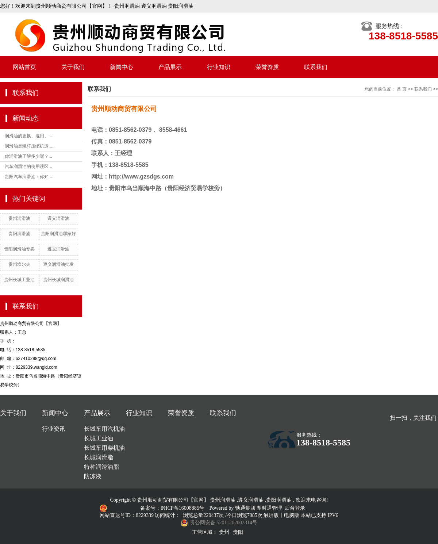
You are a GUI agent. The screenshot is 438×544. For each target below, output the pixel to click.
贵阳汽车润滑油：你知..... (30, 176)
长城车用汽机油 (104, 429)
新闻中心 (121, 67)
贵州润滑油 (19, 218)
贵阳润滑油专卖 (19, 249)
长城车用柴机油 (104, 448)
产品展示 (170, 67)
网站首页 (24, 67)
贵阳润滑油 (19, 233)
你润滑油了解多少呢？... (28, 156)
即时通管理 (269, 508)
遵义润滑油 (58, 218)
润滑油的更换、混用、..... (30, 135)
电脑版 (291, 515)
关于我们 (73, 67)
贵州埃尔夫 (19, 264)
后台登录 (295, 508)
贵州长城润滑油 (58, 279)
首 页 (402, 89)
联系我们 (315, 67)
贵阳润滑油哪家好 (58, 233)
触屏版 (271, 515)
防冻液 (92, 476)
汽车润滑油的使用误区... (28, 166)
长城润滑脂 (98, 457)
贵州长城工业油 (19, 279)
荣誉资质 (267, 67)
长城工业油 (98, 438)
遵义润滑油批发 (58, 264)
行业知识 (218, 67)
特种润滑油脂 (101, 467)
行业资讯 (53, 429)
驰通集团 (246, 508)
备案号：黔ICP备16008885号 (172, 508)
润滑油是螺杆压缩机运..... (30, 146)
